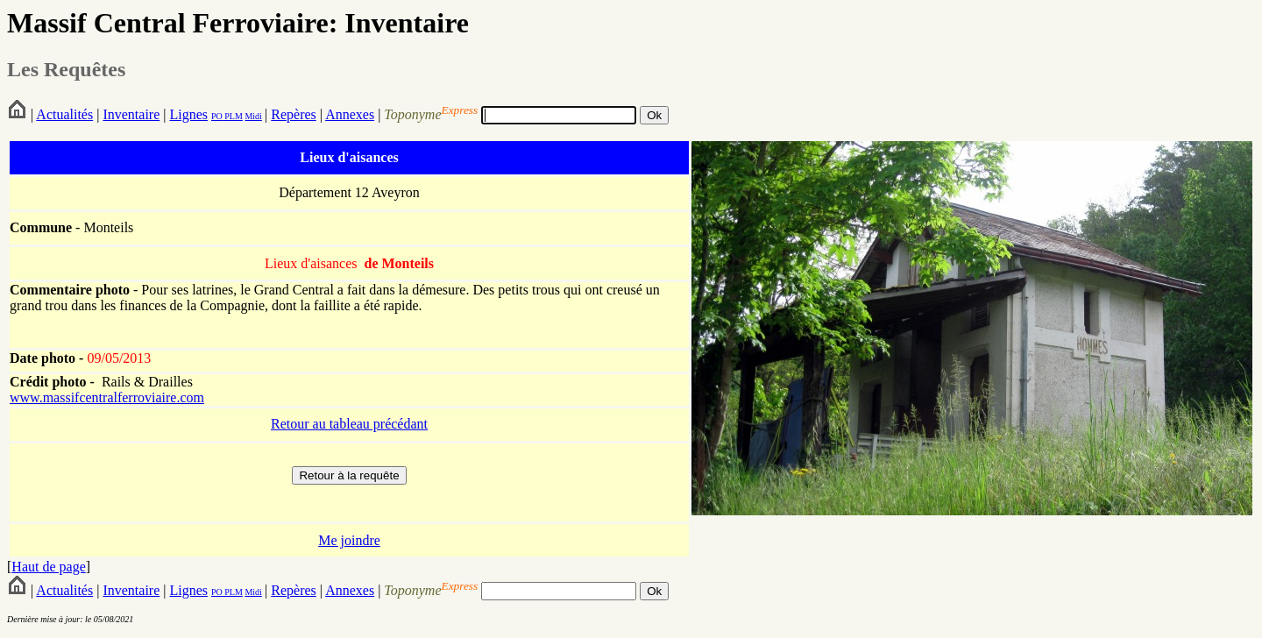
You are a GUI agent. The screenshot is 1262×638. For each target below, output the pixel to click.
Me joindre (349, 540)
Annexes (349, 114)
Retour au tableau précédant (349, 423)
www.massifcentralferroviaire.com (107, 397)
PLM (233, 116)
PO (217, 116)
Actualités (64, 114)
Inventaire (131, 114)
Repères (293, 114)
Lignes (188, 114)
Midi (253, 116)
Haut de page (48, 566)
